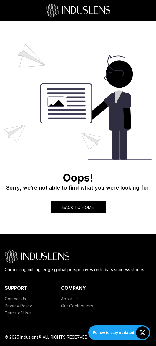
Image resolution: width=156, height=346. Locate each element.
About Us (70, 298)
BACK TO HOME (78, 207)
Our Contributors (77, 305)
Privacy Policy (18, 305)
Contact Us (15, 298)
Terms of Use (18, 312)
